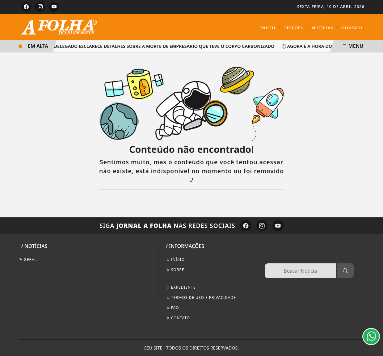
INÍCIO (175, 259)
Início (270, 28)
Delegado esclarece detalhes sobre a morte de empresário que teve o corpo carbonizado (165, 46)
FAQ (172, 307)
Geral (28, 259)
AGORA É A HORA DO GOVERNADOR (326, 46)
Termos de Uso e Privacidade (201, 297)
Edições (296, 28)
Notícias (325, 28)
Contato (352, 28)
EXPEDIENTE (181, 287)
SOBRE (175, 269)
